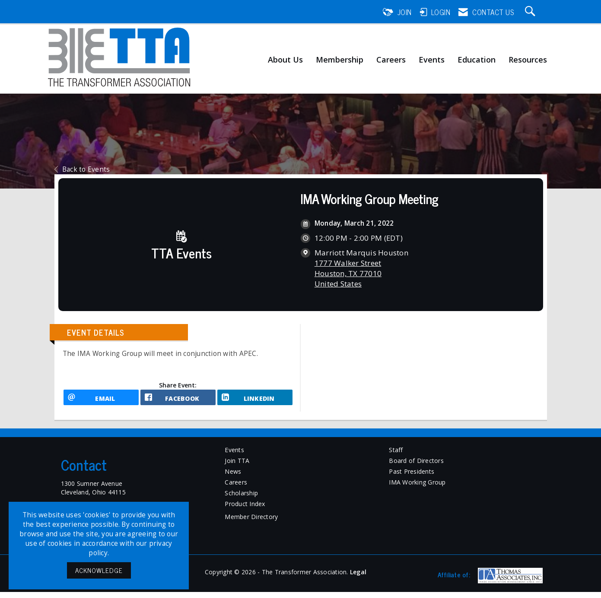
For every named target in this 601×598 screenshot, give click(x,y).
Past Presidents (411, 477)
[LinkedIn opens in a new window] (255, 400)
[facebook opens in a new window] (178, 400)
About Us (285, 60)
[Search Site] (531, 12)
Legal (358, 578)
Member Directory (251, 522)
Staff (396, 455)
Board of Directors (416, 466)
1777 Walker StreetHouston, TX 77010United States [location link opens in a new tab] (348, 273)
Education (477, 60)
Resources (528, 60)
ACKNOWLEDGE (99, 570)
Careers (391, 60)
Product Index (245, 509)
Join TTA (237, 466)
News (233, 477)
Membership (339, 60)
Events (432, 60)
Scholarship (241, 498)
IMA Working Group (417, 488)
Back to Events (82, 169)
